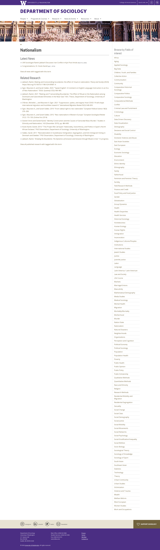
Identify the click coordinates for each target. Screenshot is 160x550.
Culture (117, 116)
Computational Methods (123, 101)
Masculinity (118, 289)
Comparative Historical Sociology (123, 88)
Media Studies (119, 296)
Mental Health (119, 304)
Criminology (118, 112)
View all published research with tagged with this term (41, 144)
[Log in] (151, 2)
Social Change (119, 410)
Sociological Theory (121, 450)
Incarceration (119, 237)
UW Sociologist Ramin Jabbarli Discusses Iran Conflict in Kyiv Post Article (49, 62)
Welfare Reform (120, 498)
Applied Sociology (121, 65)
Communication (120, 80)
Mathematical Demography (124, 293)
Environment (119, 160)
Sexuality (117, 406)
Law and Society (120, 274)
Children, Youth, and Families (125, 72)
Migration (118, 307)
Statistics (117, 469)
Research (55, 19)
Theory (117, 476)
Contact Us (85, 539)
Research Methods (121, 392)
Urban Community (121, 480)
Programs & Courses (39, 19)
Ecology (117, 149)
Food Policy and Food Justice (125, 193)
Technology (118, 472)
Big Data (117, 69)
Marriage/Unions (120, 285)
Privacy (84, 533)
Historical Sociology (121, 219)
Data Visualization (121, 123)
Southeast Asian (120, 465)
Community (118, 83)
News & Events (70, 19)
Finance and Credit (121, 189)
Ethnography (119, 167)
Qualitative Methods (122, 378)
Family (116, 171)
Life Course (118, 278)
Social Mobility (119, 424)
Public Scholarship (121, 374)
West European (120, 502)
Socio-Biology (119, 447)
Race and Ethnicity (121, 385)
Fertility (117, 182)
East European (119, 145)
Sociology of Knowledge (123, 454)
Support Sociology (147, 524)
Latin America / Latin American (125, 270)
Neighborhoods (120, 333)
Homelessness (119, 223)
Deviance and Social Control (124, 130)
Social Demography (121, 417)
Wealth (117, 495)
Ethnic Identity (119, 164)
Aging (116, 61)
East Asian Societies (121, 141)
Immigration (119, 234)
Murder (117, 319)
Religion (117, 389)
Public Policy (119, 370)
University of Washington (32, 545)
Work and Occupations (123, 509)
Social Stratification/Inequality (125, 439)
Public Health (119, 363)
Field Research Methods (123, 186)
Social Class (118, 413)
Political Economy (120, 344)
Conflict (117, 104)
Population (118, 352)
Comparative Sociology (123, 97)
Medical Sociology (121, 300)
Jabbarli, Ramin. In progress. (65, 139)
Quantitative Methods (122, 381)
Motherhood (119, 315)
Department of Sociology (53, 11)
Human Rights (119, 230)
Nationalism (118, 326)
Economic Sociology (121, 152)
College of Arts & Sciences (128, 2)
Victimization (119, 487)
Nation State (119, 322)
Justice (116, 256)
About (96, 19)
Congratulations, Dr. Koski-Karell (34, 66)
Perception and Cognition (124, 341)
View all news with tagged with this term (35, 71)
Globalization (119, 200)
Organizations (119, 337)
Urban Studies (119, 483)
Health (116, 208)
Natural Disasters (121, 330)
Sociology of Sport (121, 458)
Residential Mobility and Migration (123, 397)
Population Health (121, 355)
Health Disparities (121, 211)
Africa (116, 58)
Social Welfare (119, 443)
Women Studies (120, 506)
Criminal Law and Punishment (125, 108)
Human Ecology (120, 226)
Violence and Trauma (122, 491)
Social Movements (121, 428)
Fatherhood (118, 175)
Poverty (117, 359)
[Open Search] (157, 2)
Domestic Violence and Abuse (125, 138)
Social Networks (120, 432)
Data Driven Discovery (122, 119)
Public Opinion (119, 366)
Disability (117, 134)
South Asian (118, 461)
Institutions (118, 245)
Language (118, 267)
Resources (85, 19)
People (23, 19)
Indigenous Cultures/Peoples (125, 241)
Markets (117, 282)
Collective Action (120, 76)
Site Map (84, 537)
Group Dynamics (120, 204)
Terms (83, 535)
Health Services (120, 215)
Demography (119, 127)
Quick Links (142, 2)
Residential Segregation (123, 402)
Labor (116, 263)
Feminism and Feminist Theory (126, 178)
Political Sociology (121, 348)
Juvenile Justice (120, 259)
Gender (117, 197)
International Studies (122, 248)
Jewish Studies (119, 252)
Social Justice (119, 421)
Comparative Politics (122, 93)
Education (118, 156)
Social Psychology (121, 435)
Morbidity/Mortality (121, 311)
